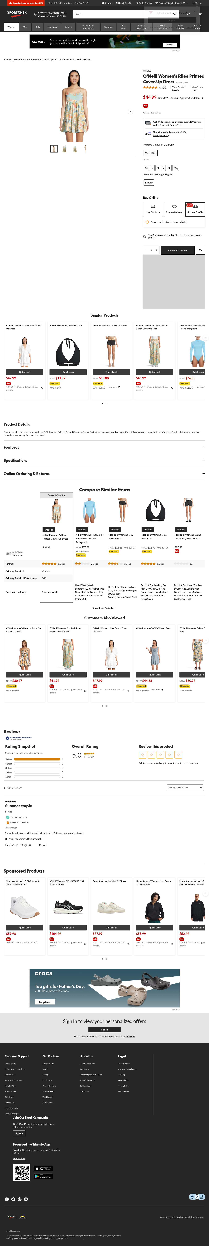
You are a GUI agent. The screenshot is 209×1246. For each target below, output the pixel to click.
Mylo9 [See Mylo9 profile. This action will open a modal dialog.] (8, 811)
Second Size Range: (154, 174)
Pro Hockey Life (49, 1086)
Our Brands (85, 1069)
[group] (24, 382)
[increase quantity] (156, 250)
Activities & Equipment (88, 27)
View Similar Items (197, 88)
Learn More (67, 3)
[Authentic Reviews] (18, 738)
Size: (146, 159)
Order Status (144, 3)
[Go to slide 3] (75, 148)
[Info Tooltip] (202, 98)
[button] (24, 372)
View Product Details (179, 88)
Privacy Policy (123, 1063)
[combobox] (187, 787)
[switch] (10, 553)
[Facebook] (7, 1199)
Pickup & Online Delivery (15, 1069)
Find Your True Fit (82, 3)
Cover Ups (48, 59)
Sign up (19, 1133)
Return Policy (123, 1091)
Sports (68, 27)
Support (106, 3)
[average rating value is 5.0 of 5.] (153, 87)
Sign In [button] (197, 3)
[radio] (150, 153)
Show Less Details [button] (104, 608)
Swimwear (33, 59)
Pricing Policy (123, 1086)
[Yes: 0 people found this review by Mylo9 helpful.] (20, 844)
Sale (145, 106)
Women (11, 27)
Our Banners (48, 1102)
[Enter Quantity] (151, 250)
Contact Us (9, 1102)
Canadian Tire (48, 1063)
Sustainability (85, 1086)
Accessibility (123, 1080)
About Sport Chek (87, 1063)
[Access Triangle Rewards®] (173, 3)
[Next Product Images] (130, 111)
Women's (18, 59)
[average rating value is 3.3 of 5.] (118, 564)
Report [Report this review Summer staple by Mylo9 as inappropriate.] (43, 844)
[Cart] (200, 14)
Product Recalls (11, 1108)
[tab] (153, 209)
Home (7, 59)
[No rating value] (182, 564)
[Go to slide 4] (85, 148)
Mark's (45, 1069)
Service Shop (10, 1075)
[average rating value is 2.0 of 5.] (85, 564)
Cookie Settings (11, 1114)
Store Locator (10, 1091)
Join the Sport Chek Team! (91, 1075)
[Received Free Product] (18, 822)
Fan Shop (123, 27)
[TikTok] (13, 1199)
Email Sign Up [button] (124, 3)
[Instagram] (20, 1199)
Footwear (52, 27)
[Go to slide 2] (64, 148)
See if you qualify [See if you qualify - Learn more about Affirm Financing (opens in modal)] (161, 135)
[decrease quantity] (146, 250)
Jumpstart (84, 1091)
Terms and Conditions (127, 1069)
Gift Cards (9, 1097)
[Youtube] (26, 1199)
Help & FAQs (10, 1086)
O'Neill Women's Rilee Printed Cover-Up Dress (174, 79)
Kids (37, 27)
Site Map (121, 1075)
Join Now (191, 27)
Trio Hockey (47, 1097)
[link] (156, 87)
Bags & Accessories (142, 27)
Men (25, 27)
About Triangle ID (87, 1080)
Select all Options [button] (177, 250)
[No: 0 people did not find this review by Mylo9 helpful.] (28, 844)
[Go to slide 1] (54, 148)
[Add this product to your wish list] (200, 250)
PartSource (47, 1080)
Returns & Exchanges (14, 1080)
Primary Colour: (152, 144)
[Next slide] (205, 337)
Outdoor (108, 27)
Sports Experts (49, 1091)
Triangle (46, 1075)
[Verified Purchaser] (17, 817)
